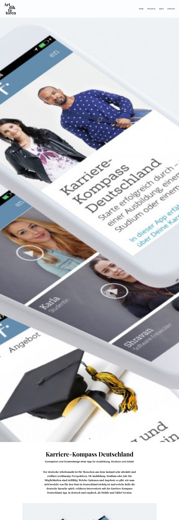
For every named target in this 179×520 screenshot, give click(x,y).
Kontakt (171, 9)
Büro (161, 9)
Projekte (151, 9)
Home (141, 9)
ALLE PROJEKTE (89, 492)
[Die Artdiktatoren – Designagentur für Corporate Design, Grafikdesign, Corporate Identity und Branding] (10, 8)
